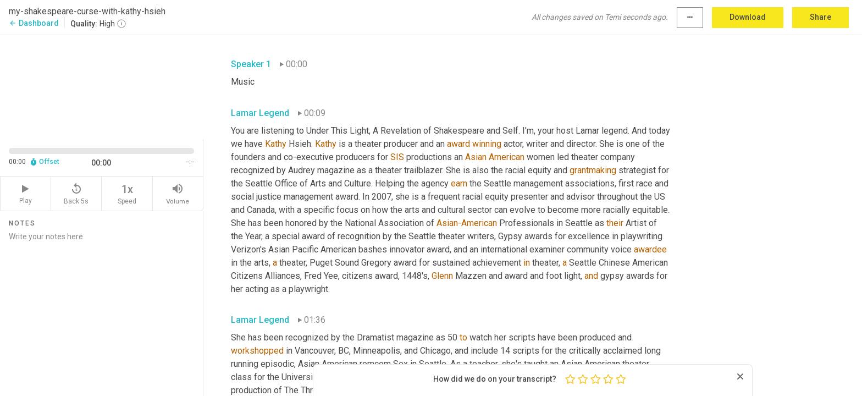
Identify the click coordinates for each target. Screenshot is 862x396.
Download (748, 17)
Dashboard (34, 23)
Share (820, 17)
